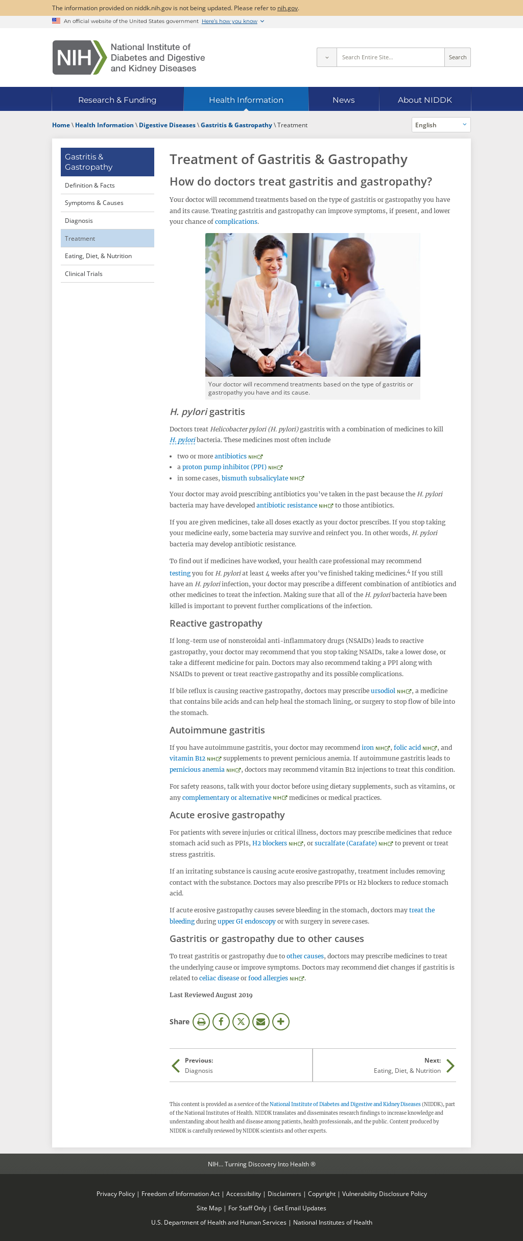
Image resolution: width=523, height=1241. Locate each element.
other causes (305, 956)
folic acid (407, 747)
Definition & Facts (90, 185)
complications (236, 221)
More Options (281, 1021)
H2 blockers (269, 843)
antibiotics (231, 456)
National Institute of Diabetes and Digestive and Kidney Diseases (345, 1104)
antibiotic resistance (286, 505)
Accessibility (243, 1193)
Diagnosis (79, 220)
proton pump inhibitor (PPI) (224, 467)
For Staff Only (247, 1208)
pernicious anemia (197, 769)
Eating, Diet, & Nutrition (98, 255)
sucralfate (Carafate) (346, 843)
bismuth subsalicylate (255, 478)
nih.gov (287, 8)
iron (368, 747)
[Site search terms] (391, 57)
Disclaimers (284, 1193)
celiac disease (219, 978)
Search (458, 57)
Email (261, 1021)
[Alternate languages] (441, 124)
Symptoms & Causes (94, 202)
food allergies (268, 978)
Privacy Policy (116, 1193)
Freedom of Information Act (180, 1193)
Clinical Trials (84, 273)
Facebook (221, 1021)
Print (201, 1021)
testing (180, 573)
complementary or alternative (226, 797)
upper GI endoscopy (247, 921)
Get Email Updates (299, 1208)
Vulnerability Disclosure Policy (384, 1193)
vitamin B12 (187, 758)
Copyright (322, 1193)
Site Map (209, 1208)
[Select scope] (326, 57)
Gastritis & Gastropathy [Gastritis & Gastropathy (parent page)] (88, 162)
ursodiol (383, 691)
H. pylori (182, 440)
